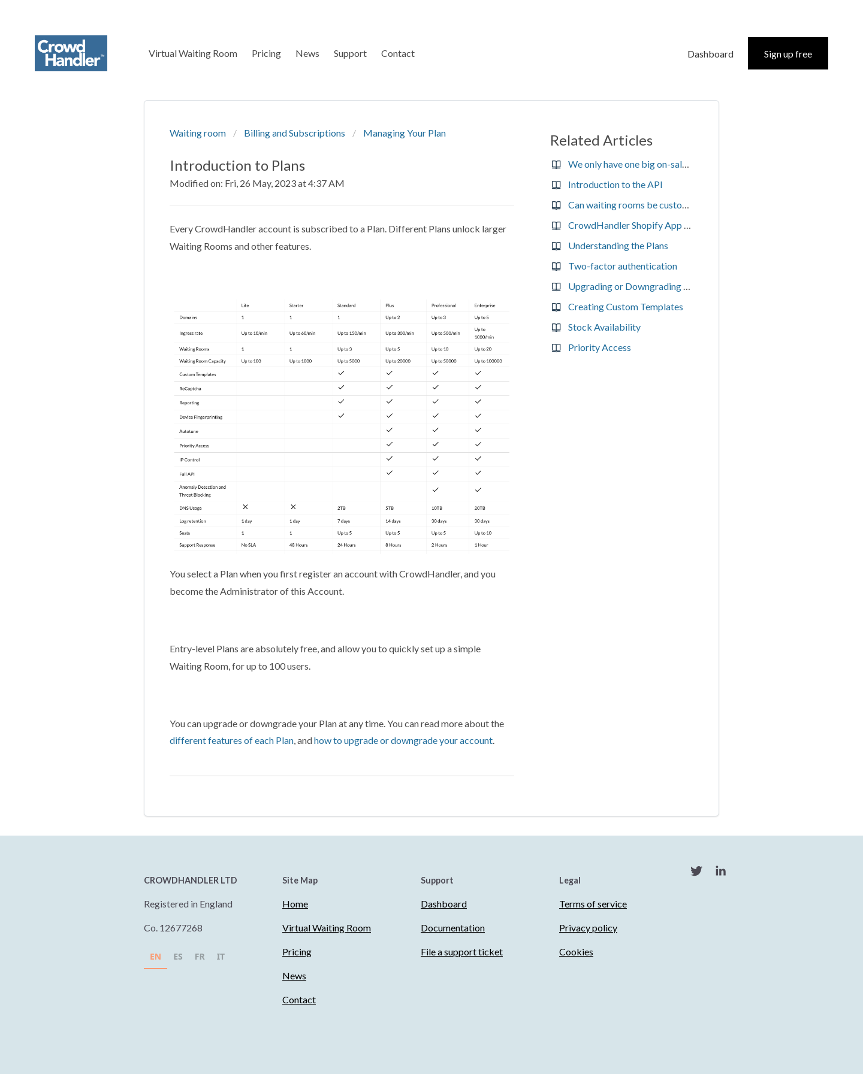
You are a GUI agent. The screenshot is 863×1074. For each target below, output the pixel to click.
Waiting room (198, 132)
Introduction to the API (615, 184)
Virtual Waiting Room (193, 53)
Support (350, 53)
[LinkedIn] (720, 873)
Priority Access (599, 347)
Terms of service (593, 903)
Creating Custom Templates (625, 306)
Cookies (576, 951)
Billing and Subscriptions (294, 132)
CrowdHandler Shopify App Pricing (640, 225)
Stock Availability (604, 326)
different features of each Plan (232, 740)
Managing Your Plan (404, 132)
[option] (178, 958)
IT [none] (221, 956)
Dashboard (710, 53)
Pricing (266, 53)
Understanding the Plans (618, 245)
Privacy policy (588, 927)
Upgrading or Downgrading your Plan (645, 286)
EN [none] (155, 956)
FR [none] (200, 956)
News (307, 53)
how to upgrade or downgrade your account (403, 740)
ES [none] (178, 956)
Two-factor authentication (622, 265)
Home (295, 903)
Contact (398, 53)
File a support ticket (462, 951)
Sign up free (788, 53)
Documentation (453, 927)
